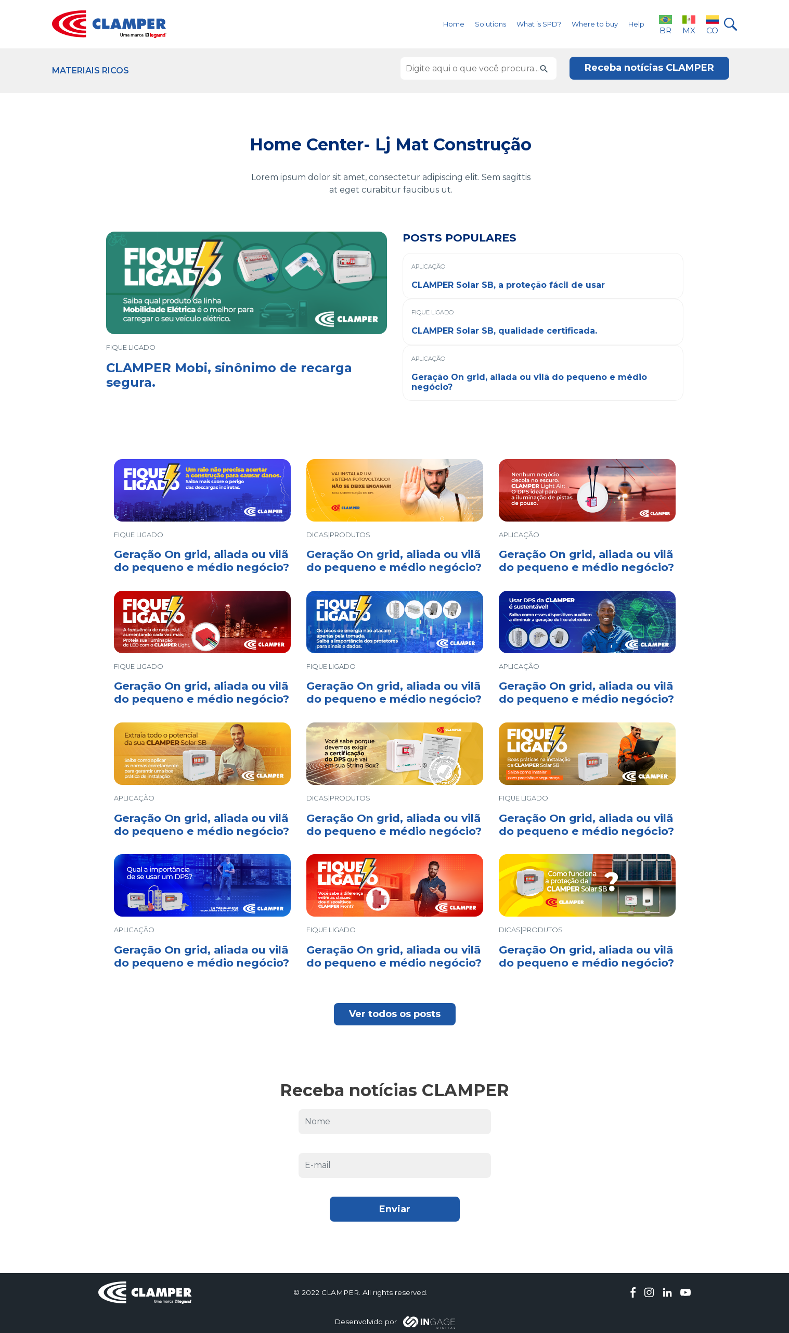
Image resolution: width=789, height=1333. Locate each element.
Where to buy (595, 24)
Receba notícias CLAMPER (649, 67)
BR (665, 24)
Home (453, 24)
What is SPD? (538, 24)
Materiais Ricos (90, 70)
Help (636, 24)
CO (712, 24)
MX (688, 24)
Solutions (490, 24)
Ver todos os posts (395, 1014)
